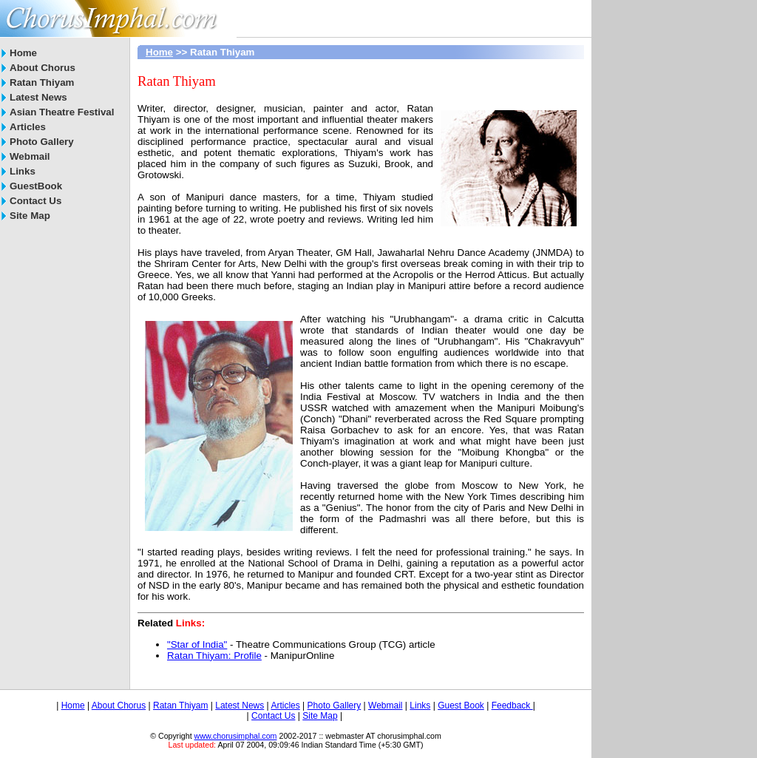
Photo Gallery (42, 141)
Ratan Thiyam (42, 82)
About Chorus (42, 67)
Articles (28, 126)
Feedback (512, 705)
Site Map (30, 215)
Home (23, 52)
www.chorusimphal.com (235, 735)
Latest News (38, 97)
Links (22, 171)
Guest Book (461, 705)
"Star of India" (197, 644)
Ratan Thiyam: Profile (214, 655)
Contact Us (35, 200)
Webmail (30, 156)
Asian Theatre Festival (62, 112)
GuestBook (36, 186)
